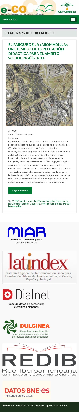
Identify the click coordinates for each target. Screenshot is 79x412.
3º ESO (15, 201)
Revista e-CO (9, 19)
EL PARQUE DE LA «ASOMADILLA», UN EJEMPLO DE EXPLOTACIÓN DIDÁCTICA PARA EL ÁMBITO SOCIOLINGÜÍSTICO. (38, 51)
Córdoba (50, 201)
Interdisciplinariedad (51, 203)
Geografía (35, 203)
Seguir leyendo (20, 190)
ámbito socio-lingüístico (32, 201)
